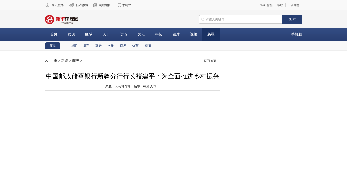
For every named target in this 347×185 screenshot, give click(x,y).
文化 (141, 34)
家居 (98, 46)
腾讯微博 (57, 5)
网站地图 (105, 5)
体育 (135, 46)
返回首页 (210, 61)
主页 (53, 61)
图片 (176, 34)
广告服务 (294, 5)
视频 (193, 34)
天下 (106, 34)
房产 (86, 46)
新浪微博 (82, 5)
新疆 (211, 34)
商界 (53, 46)
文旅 (111, 46)
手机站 (126, 5)
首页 (53, 34)
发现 (71, 34)
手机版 (295, 34)
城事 (74, 46)
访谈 (123, 34)
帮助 (280, 5)
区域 (88, 34)
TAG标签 (266, 5)
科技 (158, 34)
